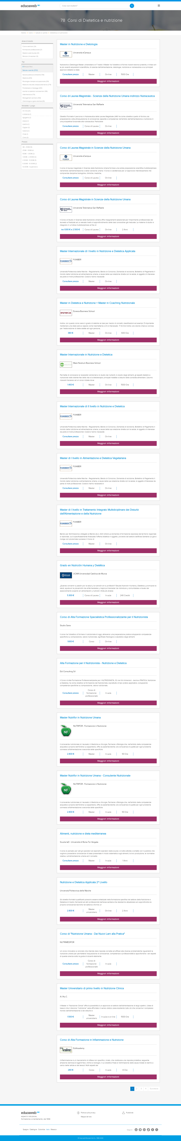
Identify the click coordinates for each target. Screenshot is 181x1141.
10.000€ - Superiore (30, 167)
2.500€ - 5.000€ (29, 160)
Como (25, 138)
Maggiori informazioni (108, 81)
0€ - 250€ (27, 147)
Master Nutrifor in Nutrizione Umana (80, 717)
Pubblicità (129, 1113)
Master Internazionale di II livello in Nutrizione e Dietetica (92, 406)
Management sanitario (32, 98)
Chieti (25, 134)
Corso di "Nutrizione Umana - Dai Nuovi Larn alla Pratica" (92, 933)
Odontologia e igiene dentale (34, 101)
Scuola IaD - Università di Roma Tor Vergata (79, 842)
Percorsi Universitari (30, 56)
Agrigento (27, 118)
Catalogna (33, 1130)
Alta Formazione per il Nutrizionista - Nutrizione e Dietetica (93, 663)
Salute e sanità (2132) (30, 70)
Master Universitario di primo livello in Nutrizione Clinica (92, 988)
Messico (54, 1130)
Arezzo (26, 121)
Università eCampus (82, 53)
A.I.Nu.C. (64, 996)
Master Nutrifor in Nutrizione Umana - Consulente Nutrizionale (95, 775)
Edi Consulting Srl (68, 671)
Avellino (26, 124)
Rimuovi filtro (27, 67)
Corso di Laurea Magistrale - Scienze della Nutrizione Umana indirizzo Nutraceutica (107, 96)
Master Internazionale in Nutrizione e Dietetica (86, 354)
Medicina (27, 78)
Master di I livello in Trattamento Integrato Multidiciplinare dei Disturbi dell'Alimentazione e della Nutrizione (99, 511)
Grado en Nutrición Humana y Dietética (82, 565)
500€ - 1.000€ (29, 154)
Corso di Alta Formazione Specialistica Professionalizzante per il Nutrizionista (104, 617)
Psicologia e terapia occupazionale (36, 81)
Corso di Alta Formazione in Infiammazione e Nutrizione (91, 1039)
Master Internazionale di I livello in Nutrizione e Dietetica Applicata (97, 251)
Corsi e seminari (29, 46)
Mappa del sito (86, 1117)
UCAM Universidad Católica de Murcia (90, 574)
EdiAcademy (78, 1048)
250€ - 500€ (28, 150)
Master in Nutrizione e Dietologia (78, 44)
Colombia (41, 1130)
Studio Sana (65, 625)
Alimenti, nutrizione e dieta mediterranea (83, 833)
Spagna (25, 1130)
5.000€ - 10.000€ (30, 164)
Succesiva (154, 1089)
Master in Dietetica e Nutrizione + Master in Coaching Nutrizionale (97, 303)
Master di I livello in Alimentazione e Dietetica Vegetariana (93, 458)
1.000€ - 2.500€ (29, 157)
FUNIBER (77, 259)
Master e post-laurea (31, 53)
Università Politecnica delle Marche (75, 891)
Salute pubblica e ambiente (33, 75)
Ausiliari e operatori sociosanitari (35, 91)
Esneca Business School (84, 311)
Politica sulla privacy (88, 1113)
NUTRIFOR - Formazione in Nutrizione (90, 726)
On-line (26, 111)
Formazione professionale (32, 50)
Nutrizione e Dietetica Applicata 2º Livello (83, 882)
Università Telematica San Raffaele (88, 104)
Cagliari (26, 128)
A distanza (27, 114)
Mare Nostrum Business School (87, 363)
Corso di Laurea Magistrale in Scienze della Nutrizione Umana (95, 147)
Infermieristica (29, 95)
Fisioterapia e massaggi (32, 88)
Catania (26, 131)
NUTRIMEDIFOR (67, 942)
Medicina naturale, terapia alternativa (37, 85)
